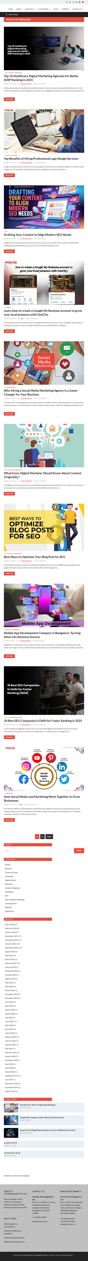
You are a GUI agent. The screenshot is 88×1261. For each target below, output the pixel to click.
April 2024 (9, 986)
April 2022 (9, 1029)
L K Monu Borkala (26, 84)
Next (49, 836)
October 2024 (10, 975)
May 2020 (9, 1064)
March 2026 (10, 924)
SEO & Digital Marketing (13, 73)
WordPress (9, 911)
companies (15, 630)
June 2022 (9, 1021)
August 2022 (10, 1014)
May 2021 (9, 1048)
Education (9, 884)
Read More (8, 98)
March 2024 (10, 990)
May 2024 (9, 982)
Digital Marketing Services (14, 1242)
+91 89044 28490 (39, 1217)
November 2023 (11, 998)
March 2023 (10, 1010)
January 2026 (10, 932)
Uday (21, 318)
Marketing (9, 793)
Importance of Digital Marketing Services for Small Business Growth (47, 1130)
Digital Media (10, 880)
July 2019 (9, 1079)
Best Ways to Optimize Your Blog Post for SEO (34, 557)
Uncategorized (10, 387)
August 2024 (10, 979)
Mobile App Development (14, 1237)
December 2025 (11, 936)
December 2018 (11, 1083)
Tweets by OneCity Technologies (16, 1176)
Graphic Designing (11, 155)
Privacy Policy (68, 1255)
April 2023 (9, 1006)
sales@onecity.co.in (39, 1221)
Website (8, 907)
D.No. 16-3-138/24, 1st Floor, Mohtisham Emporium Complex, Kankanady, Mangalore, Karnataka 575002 (43, 1207)
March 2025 (10, 959)
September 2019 (11, 1076)
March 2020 (10, 1072)
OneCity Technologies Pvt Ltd (36, 1255)
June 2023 (9, 1002)
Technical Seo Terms (12, 1153)
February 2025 (11, 963)
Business (8, 307)
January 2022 (10, 1041)
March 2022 (10, 1033)
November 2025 (11, 940)
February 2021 (11, 1052)
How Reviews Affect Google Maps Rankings (37, 1105)
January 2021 (10, 1056)
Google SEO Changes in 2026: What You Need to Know (42, 1117)
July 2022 (9, 1017)
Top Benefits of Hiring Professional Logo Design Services (41, 158)
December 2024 (11, 971)
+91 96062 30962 (67, 1219)
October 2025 (10, 944)
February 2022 (11, 1037)
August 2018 (10, 1091)
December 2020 (11, 1060)
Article (7, 865)
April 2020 (9, 1068)
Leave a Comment (40, 84)
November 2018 (11, 1087)
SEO (6, 231)
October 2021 (10, 1045)
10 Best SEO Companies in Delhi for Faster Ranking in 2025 (43, 721)
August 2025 (10, 951)
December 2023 (11, 994)
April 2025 (9, 955)
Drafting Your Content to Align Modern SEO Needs (37, 235)
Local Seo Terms (10, 1143)
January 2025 (10, 967)
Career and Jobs (11, 872)
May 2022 (9, 1025)
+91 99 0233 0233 (67, 1221)
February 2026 (11, 928)
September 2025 (11, 948)
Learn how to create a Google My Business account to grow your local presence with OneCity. (43, 312)
